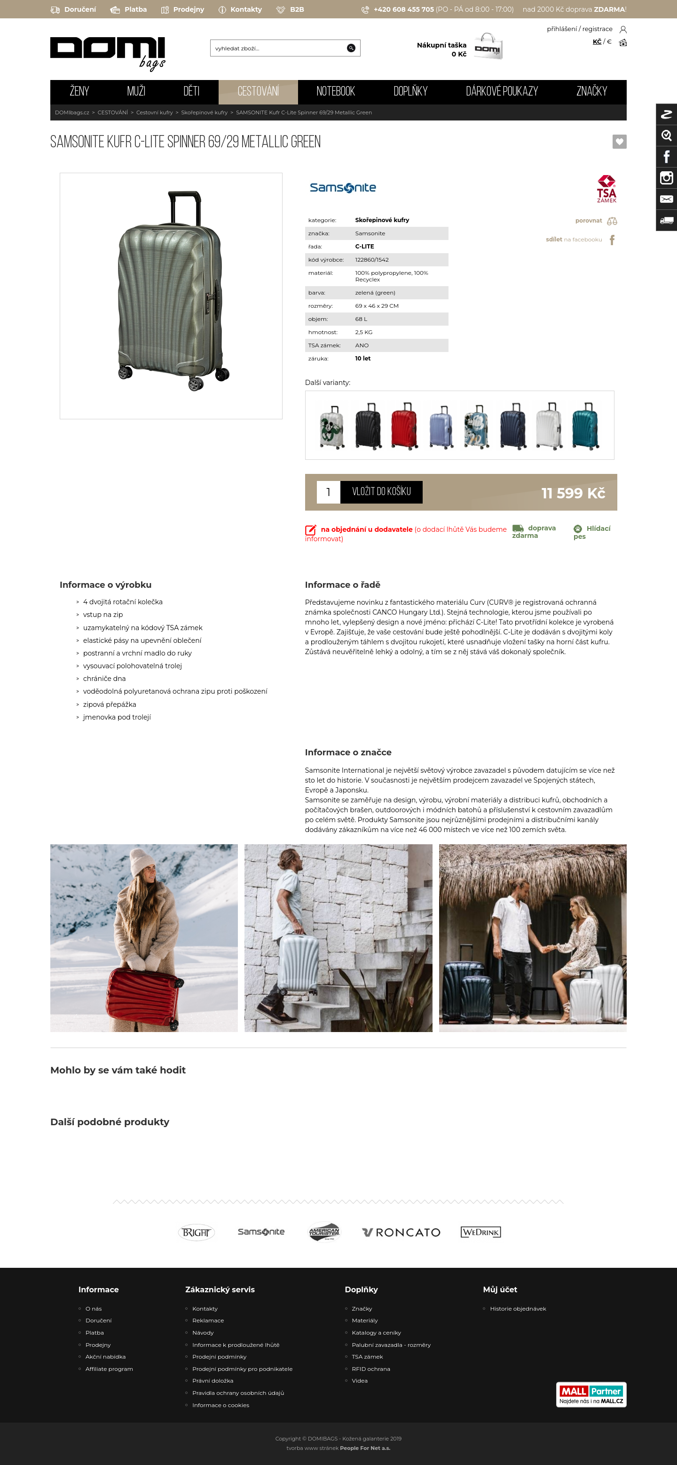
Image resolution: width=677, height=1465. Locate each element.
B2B (290, 10)
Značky (591, 92)
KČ (597, 41)
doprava (534, 532)
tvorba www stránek (339, 1448)
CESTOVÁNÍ (258, 92)
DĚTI (191, 92)
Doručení (73, 10)
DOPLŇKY (411, 92)
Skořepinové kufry (204, 112)
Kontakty (240, 10)
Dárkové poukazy (502, 92)
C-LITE (364, 246)
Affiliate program (109, 1368)
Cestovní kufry (154, 112)
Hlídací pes (592, 533)
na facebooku (581, 240)
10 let (363, 358)
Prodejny (183, 10)
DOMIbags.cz (72, 112)
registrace (598, 28)
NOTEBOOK (336, 92)
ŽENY (79, 92)
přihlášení (562, 28)
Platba (128, 10)
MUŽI (136, 92)
